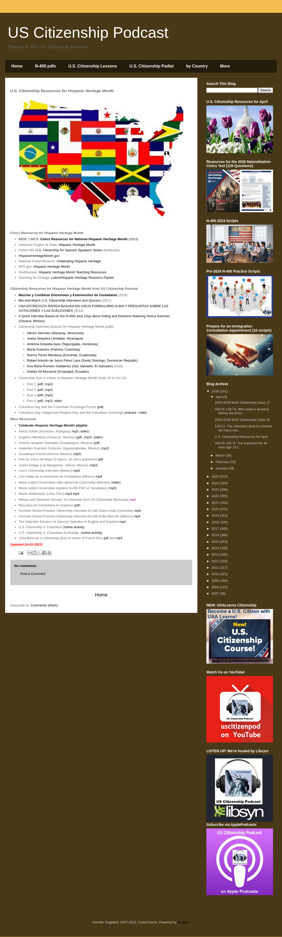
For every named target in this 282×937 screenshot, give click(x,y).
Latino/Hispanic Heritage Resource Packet (82, 277)
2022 (216, 496)
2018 (216, 522)
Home (17, 66)
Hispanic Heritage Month (77, 245)
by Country (197, 66)
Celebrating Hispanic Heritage (79, 261)
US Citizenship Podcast (88, 32)
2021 (216, 503)
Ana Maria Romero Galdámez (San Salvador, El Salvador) (70, 366)
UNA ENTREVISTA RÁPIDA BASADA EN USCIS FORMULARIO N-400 (72, 306)
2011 (216, 567)
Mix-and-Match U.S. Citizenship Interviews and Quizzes (60, 300)
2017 (216, 528)
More (225, 66)
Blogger (183, 922)
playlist (81, 425)
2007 (216, 593)
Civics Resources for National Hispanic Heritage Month (83, 239)
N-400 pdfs (45, 66)
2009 (216, 581)
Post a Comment (33, 574)
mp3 (49, 384)
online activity (74, 527)
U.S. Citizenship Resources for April (241, 437)
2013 (216, 554)
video (58, 401)
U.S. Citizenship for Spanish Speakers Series (68, 250)
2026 (216, 391)
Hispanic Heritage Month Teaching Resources (72, 272)
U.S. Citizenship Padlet (151, 66)
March (221, 455)
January (222, 468)
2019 (216, 515)
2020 (216, 509)
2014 (216, 548)
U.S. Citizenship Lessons (92, 66)
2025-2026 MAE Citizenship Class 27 (242, 402)
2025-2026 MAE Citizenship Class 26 (242, 420)
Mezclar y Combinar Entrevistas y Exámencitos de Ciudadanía (68, 295)
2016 (216, 535)
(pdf (100, 407)
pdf (40, 384)
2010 (216, 574)
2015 (216, 542)
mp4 (76, 470)
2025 (216, 476)
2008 (216, 587)
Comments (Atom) (44, 605)
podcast (130, 412)
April (219, 397)
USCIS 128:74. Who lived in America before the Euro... (242, 411)
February (223, 462)
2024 (216, 483)
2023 (216, 489)
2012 (216, 561)
